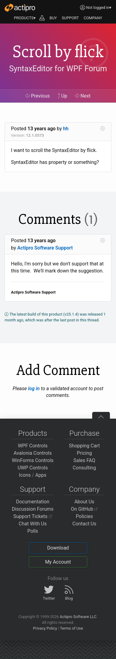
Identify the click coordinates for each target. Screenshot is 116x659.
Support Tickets (32, 516)
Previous (37, 96)
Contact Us (84, 524)
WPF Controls (32, 446)
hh (66, 128)
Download (58, 548)
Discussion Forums (33, 509)
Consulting (84, 468)
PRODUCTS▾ (25, 18)
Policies (84, 516)
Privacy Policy (45, 628)
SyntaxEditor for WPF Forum (58, 68)
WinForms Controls (33, 460)
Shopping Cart (84, 446)
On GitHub (84, 509)
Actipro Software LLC (78, 616)
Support (32, 489)
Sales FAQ (84, 460)
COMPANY (93, 18)
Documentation (32, 502)
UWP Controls (33, 468)
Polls (32, 531)
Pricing (84, 453)
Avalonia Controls (33, 453)
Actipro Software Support (45, 248)
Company (84, 489)
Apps (40, 475)
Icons (25, 475)
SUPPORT (70, 18)
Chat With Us (33, 524)
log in (34, 388)
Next (83, 96)
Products (32, 433)
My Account (58, 562)
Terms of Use (71, 628)
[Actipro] (20, 8)
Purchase (84, 433)
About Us (84, 502)
